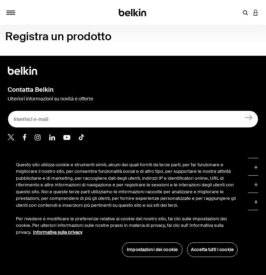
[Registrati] (248, 117)
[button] (245, 12)
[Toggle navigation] (10, 12)
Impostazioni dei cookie (152, 249)
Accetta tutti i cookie (212, 249)
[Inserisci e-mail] (133, 119)
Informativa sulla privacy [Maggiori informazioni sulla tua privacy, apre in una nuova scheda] (57, 232)
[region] (127, 206)
